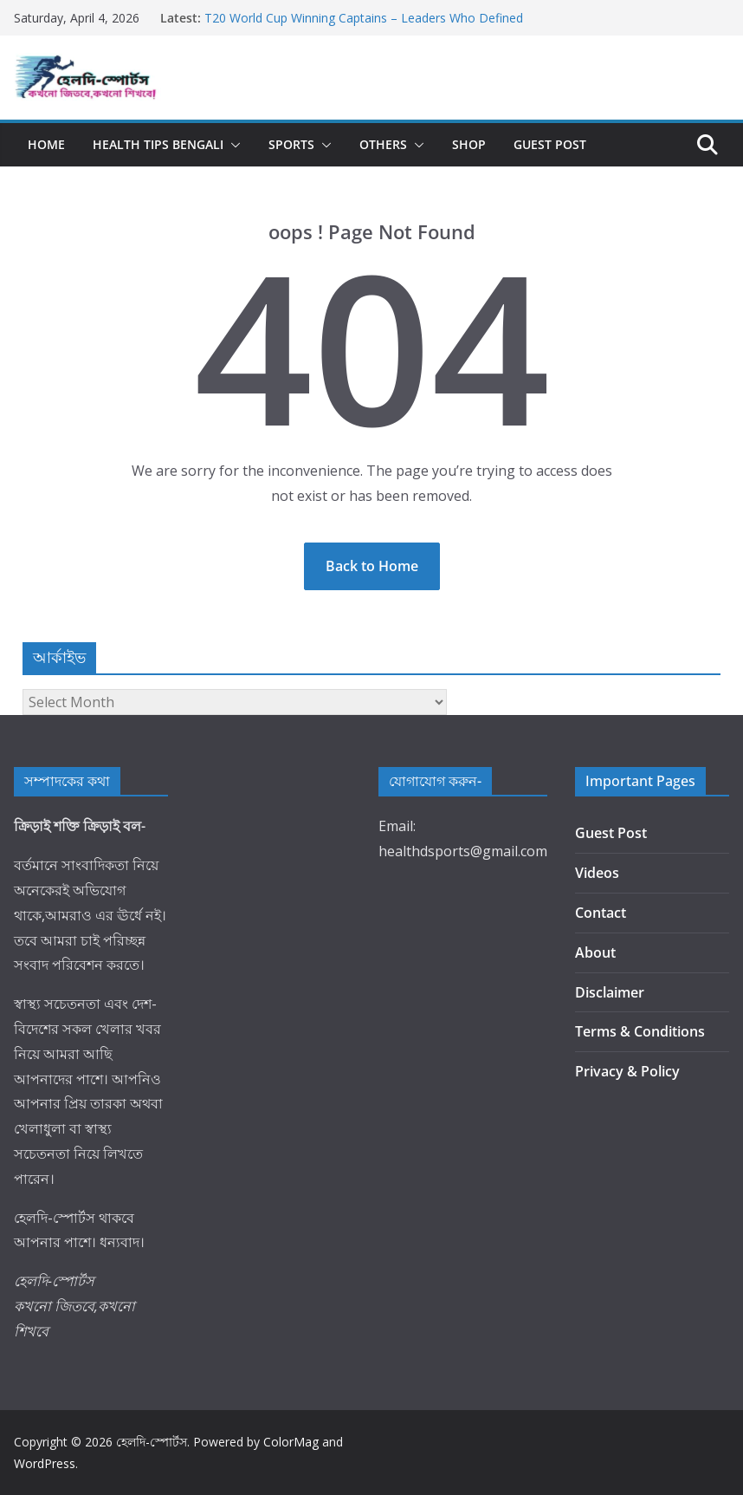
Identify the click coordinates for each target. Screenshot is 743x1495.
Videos (597, 872)
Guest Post (550, 144)
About (595, 952)
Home (46, 144)
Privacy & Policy (627, 1071)
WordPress (44, 1463)
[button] (232, 145)
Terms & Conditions (640, 1031)
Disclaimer (609, 992)
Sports (291, 144)
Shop (469, 144)
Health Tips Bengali (158, 144)
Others (383, 144)
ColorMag (291, 1441)
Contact (600, 912)
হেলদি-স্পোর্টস (151, 1441)
